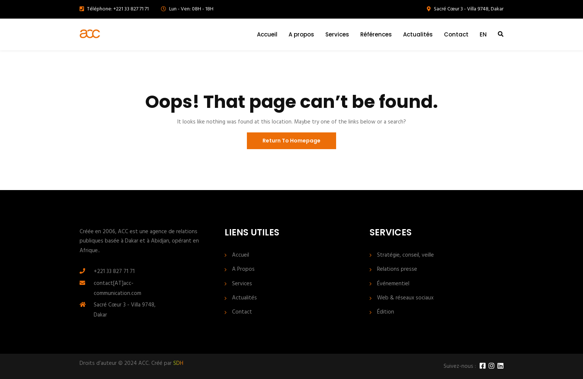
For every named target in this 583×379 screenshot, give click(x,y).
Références (376, 34)
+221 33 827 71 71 (114, 271)
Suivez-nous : (460, 366)
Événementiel (393, 284)
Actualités (418, 34)
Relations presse (397, 269)
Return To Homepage (291, 140)
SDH (178, 363)
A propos (301, 34)
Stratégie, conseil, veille (405, 255)
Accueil (267, 34)
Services (337, 34)
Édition (385, 312)
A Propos (243, 269)
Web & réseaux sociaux (405, 298)
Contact (456, 34)
